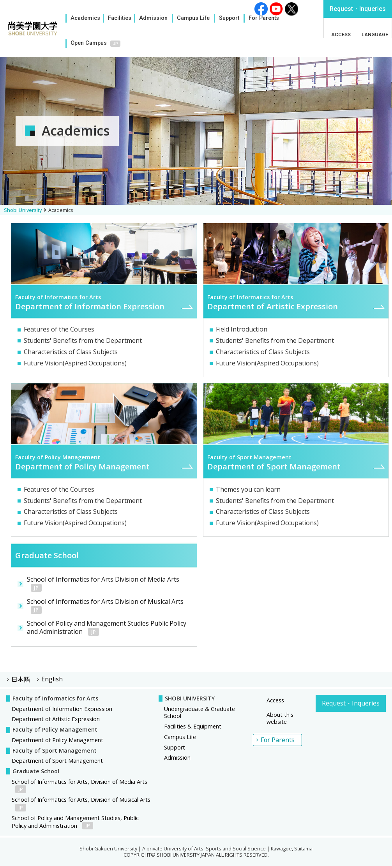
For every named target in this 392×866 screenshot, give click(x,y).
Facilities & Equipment (192, 726)
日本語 (20, 679)
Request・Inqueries (351, 703)
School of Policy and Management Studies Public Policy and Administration (106, 627)
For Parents (264, 18)
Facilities (119, 18)
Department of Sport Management (57, 760)
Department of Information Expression (62, 709)
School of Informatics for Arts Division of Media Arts (103, 583)
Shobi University (23, 209)
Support (229, 18)
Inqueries (358, 8)
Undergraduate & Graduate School (199, 712)
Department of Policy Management (57, 740)
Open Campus (89, 43)
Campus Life (193, 18)
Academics (85, 18)
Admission (153, 18)
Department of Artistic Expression (56, 719)
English (52, 679)
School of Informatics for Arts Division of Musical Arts (105, 605)
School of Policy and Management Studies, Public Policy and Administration (75, 821)
